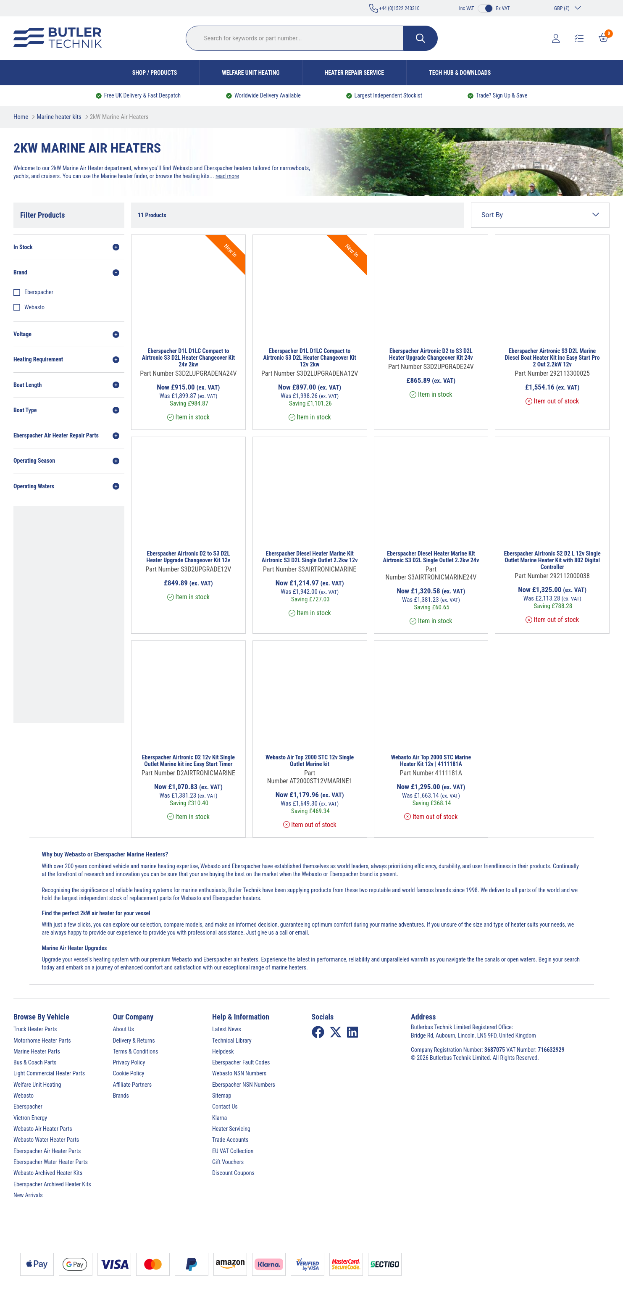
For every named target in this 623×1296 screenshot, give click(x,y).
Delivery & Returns (134, 1040)
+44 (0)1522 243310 (394, 8)
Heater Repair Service (354, 72)
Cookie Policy (129, 1073)
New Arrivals (28, 1195)
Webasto (34, 307)
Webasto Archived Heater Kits (47, 1173)
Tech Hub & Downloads (460, 72)
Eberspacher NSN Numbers (243, 1084)
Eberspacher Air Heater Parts (47, 1151)
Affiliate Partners (132, 1084)
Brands (121, 1095)
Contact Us (225, 1106)
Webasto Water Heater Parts (46, 1139)
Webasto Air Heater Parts (42, 1128)
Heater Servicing (231, 1128)
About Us (123, 1029)
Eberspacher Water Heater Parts (50, 1162)
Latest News (226, 1029)
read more (227, 176)
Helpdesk (223, 1051)
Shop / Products (154, 72)
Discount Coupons (233, 1173)
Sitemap (221, 1095)
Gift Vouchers (228, 1162)
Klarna (219, 1117)
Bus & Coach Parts (34, 1062)
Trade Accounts (230, 1139)
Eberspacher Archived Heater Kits (52, 1184)
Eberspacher (38, 292)
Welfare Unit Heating (250, 72)
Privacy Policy (129, 1062)
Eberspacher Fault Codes (241, 1062)
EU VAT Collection (232, 1151)
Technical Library (232, 1040)
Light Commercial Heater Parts (49, 1073)
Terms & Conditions (135, 1051)
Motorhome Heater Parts (42, 1040)
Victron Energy (30, 1117)
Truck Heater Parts (35, 1029)
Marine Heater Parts (36, 1051)
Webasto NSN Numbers (239, 1073)
